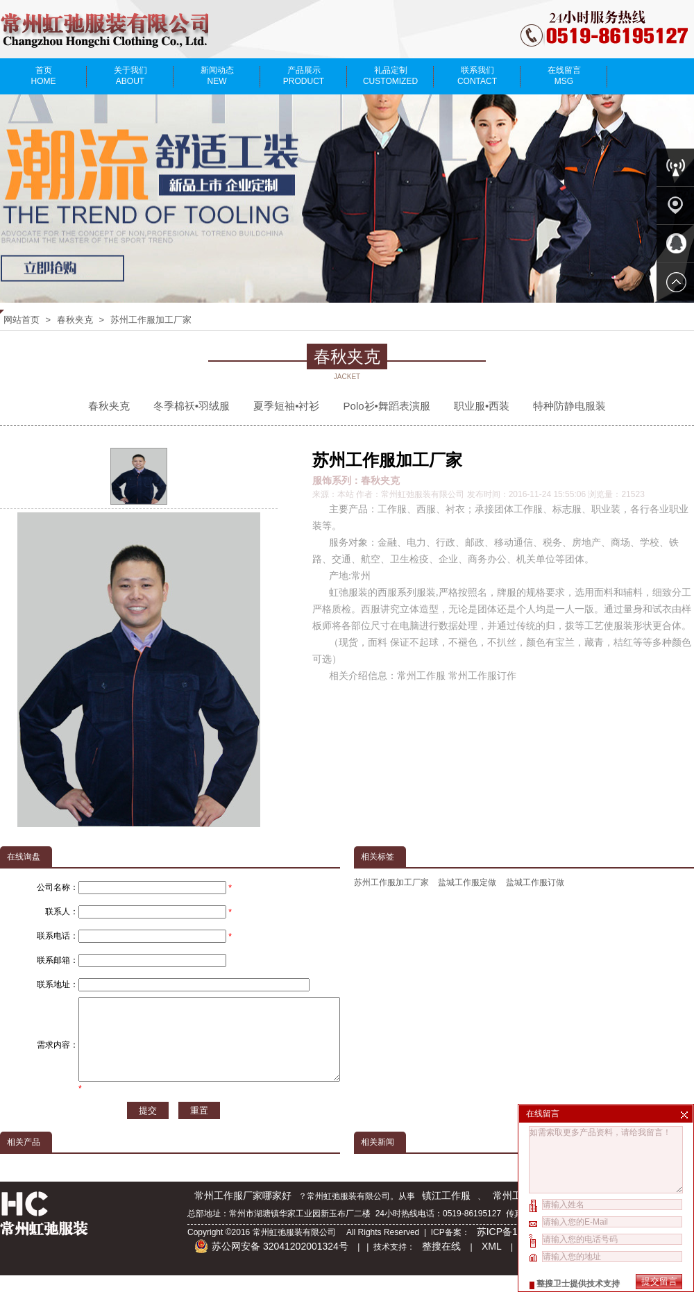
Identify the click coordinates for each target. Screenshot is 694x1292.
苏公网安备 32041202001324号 (271, 1263)
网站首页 (21, 319)
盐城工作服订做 (535, 882)
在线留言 (563, 75)
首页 (43, 75)
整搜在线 (441, 1262)
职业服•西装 (481, 406)
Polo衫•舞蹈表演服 (387, 406)
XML (492, 1262)
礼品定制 (390, 75)
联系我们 (477, 75)
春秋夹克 (75, 319)
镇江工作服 (446, 1212)
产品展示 (303, 75)
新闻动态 (217, 75)
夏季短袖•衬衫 (286, 406)
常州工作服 (517, 1212)
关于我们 (130, 75)
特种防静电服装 (569, 406)
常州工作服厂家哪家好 (242, 1212)
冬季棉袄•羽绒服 (191, 406)
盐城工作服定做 (467, 882)
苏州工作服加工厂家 (151, 319)
